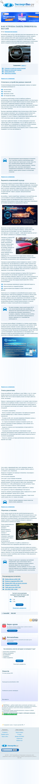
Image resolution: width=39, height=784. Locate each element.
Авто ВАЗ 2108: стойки (11, 589)
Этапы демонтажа (10, 71)
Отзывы (19, 734)
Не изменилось (7, 654)
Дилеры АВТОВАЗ (19, 736)
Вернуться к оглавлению (8, 78)
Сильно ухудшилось (8, 657)
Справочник (19, 738)
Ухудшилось (6, 656)
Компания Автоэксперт (11, 31)
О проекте (4, 732)
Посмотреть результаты (19, 608)
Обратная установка (10, 73)
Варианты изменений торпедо (13, 70)
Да (14, 599)
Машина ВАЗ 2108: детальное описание (16, 583)
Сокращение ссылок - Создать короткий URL (13, 725)
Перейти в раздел (12, 630)
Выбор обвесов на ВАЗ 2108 (12, 579)
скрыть (23, 65)
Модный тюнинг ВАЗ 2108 (12, 585)
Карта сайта (5, 736)
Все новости (5, 699)
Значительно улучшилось (9, 651)
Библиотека (19, 740)
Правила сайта (5, 734)
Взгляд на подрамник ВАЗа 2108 (14, 581)
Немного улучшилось (8, 653)
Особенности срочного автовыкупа (10, 690)
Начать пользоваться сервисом (10, 714)
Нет (14, 601)
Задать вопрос (19, 732)
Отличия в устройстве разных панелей (15, 68)
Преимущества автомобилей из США (10, 682)
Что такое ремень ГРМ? (7, 673)
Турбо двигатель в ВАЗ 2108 (13, 587)
